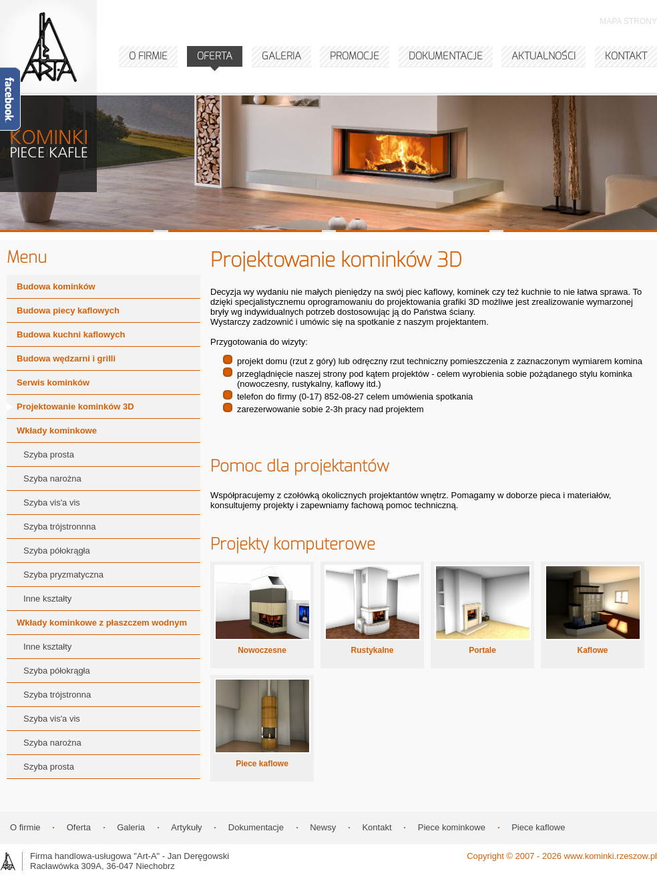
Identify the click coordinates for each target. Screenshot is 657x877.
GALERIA (281, 56)
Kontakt (376, 827)
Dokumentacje (256, 827)
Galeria (131, 827)
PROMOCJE (354, 56)
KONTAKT (626, 56)
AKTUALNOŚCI (543, 56)
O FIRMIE (148, 56)
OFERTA (214, 56)
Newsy (323, 827)
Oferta (79, 827)
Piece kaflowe (538, 827)
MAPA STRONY (628, 21)
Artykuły (186, 827)
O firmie (25, 827)
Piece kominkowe (451, 827)
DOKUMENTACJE (446, 56)
